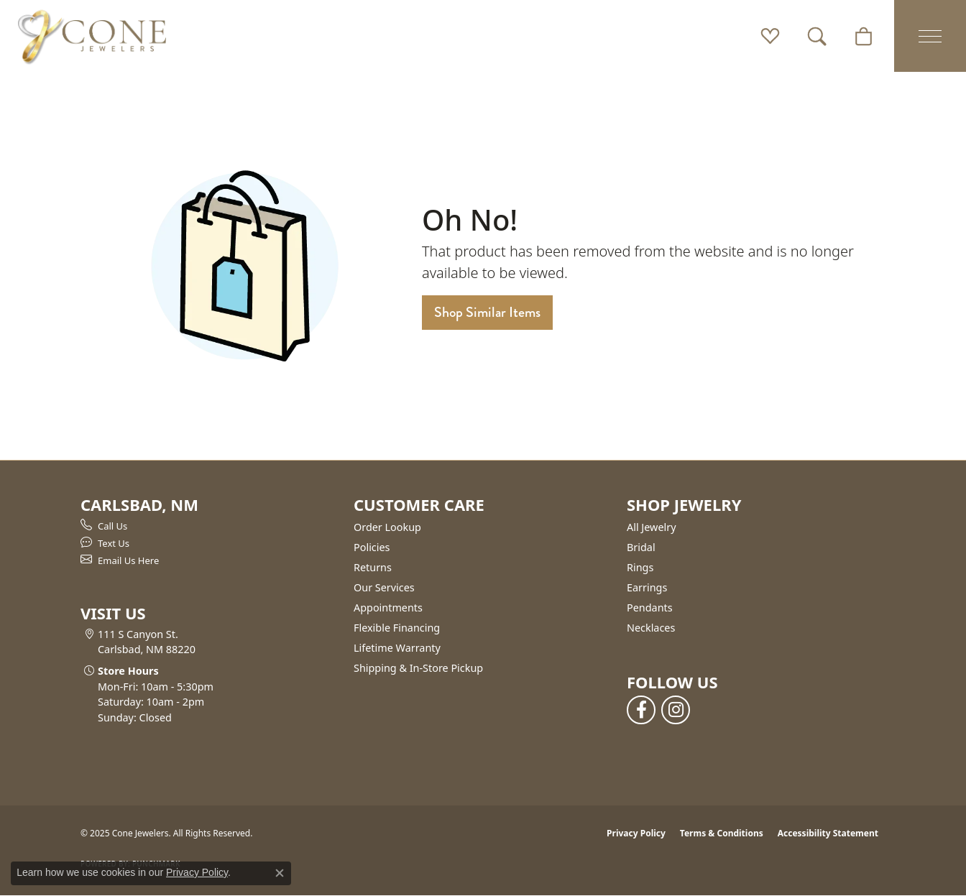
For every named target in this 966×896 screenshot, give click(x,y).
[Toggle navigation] (930, 36)
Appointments (388, 607)
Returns (373, 567)
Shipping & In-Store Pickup (418, 668)
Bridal (641, 547)
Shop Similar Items (487, 312)
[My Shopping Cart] (863, 36)
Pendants (650, 607)
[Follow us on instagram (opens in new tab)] (675, 710)
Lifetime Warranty (397, 648)
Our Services (384, 587)
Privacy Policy (636, 833)
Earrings (647, 587)
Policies (372, 547)
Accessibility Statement (828, 833)
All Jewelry (651, 527)
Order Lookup (387, 527)
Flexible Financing (397, 627)
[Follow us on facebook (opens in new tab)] (641, 710)
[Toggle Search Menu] (817, 36)
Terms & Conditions (721, 833)
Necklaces (651, 627)
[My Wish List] (770, 36)
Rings (640, 567)
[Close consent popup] (279, 873)
